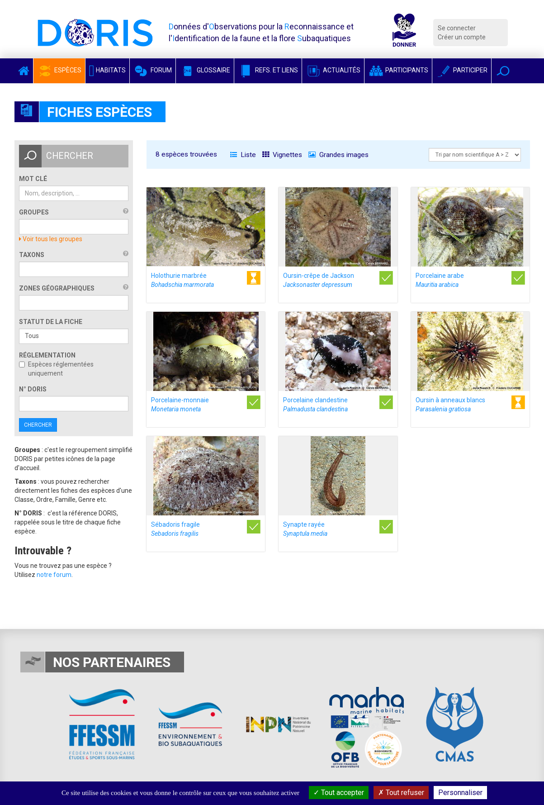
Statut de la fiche (50, 321)
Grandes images (338, 155)
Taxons (31, 254)
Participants (398, 70)
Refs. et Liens (268, 70)
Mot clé (33, 178)
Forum (152, 70)
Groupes (34, 212)
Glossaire (205, 70)
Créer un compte (462, 37)
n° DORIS (33, 389)
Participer (461, 70)
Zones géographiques (57, 288)
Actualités (333, 70)
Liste (243, 155)
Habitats (107, 70)
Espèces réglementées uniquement (56, 369)
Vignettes (282, 155)
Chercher (38, 425)
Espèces (59, 70)
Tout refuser (401, 792)
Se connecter (457, 28)
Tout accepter (338, 792)
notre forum (54, 574)
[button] (503, 70)
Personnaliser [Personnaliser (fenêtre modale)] (460, 792)
